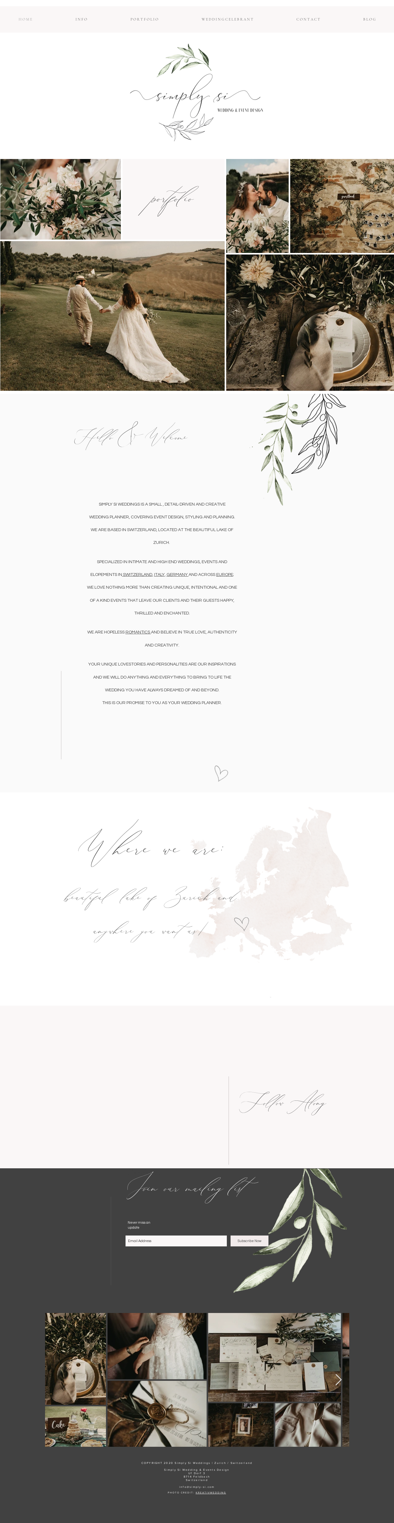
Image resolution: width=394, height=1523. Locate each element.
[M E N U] (271, 997)
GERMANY (178, 574)
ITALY (159, 574)
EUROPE (224, 574)
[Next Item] (338, 1380)
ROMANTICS (138, 632)
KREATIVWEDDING (211, 1492)
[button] (81, 19)
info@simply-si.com (197, 1486)
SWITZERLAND (137, 574)
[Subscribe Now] (249, 1241)
